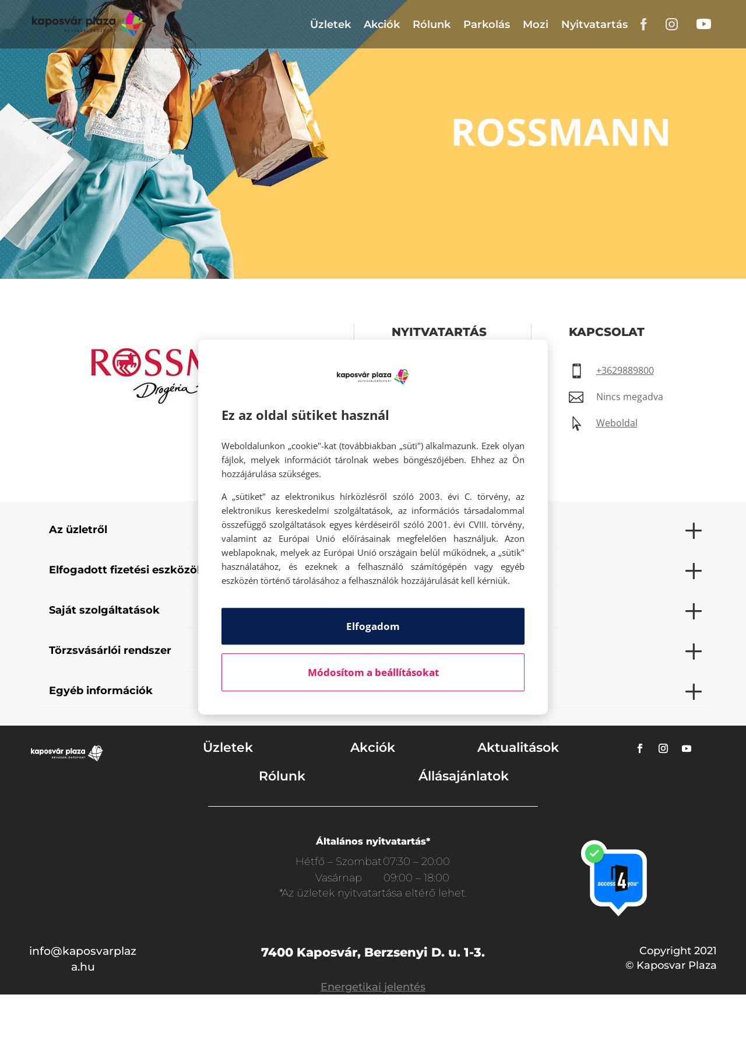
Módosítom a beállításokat (373, 672)
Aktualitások (518, 747)
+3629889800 (625, 370)
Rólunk (432, 24)
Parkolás (486, 24)
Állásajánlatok (463, 776)
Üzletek (330, 24)
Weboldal (617, 422)
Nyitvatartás (594, 24)
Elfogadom (373, 626)
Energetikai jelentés (373, 987)
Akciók (382, 24)
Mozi (535, 24)
